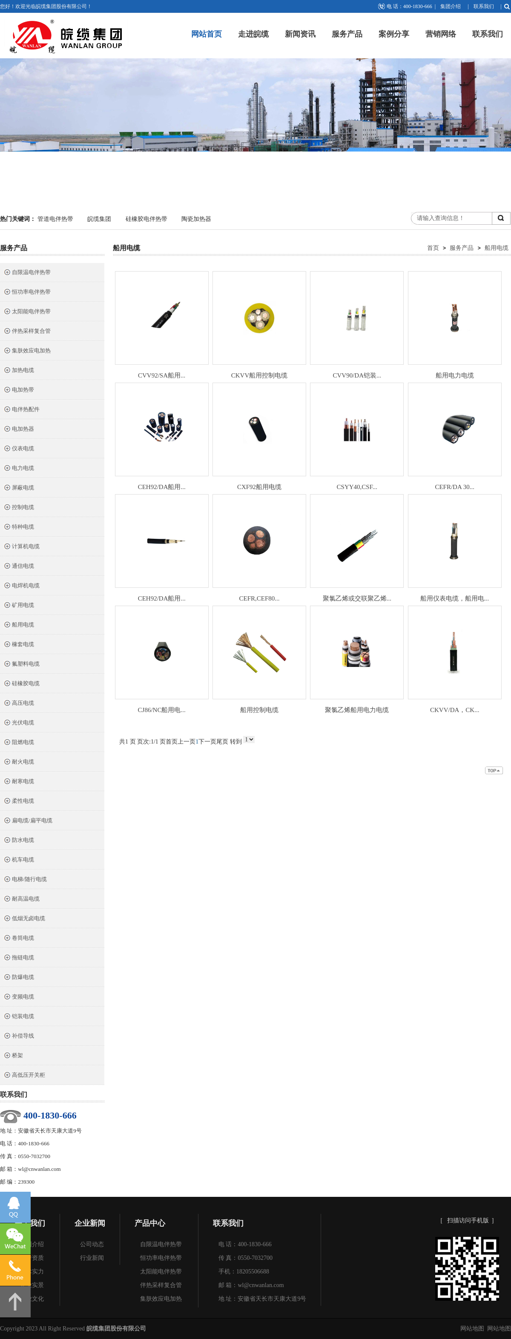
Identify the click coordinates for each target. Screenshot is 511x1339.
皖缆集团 (99, 219)
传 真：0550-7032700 (245, 1258)
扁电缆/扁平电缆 (27, 821)
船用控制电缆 (259, 710)
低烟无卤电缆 (24, 919)
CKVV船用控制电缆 (259, 375)
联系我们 (484, 6)
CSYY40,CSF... (357, 487)
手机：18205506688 (243, 1271)
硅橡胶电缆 (21, 684)
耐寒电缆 (18, 782)
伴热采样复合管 (27, 331)
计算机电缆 (21, 547)
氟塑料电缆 (21, 664)
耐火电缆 (18, 762)
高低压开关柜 (24, 1075)
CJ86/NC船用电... (162, 710)
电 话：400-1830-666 (245, 1244)
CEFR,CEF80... (259, 598)
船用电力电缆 (455, 375)
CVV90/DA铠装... (357, 375)
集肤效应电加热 (27, 351)
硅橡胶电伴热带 (146, 219)
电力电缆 (18, 468)
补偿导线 (18, 1036)
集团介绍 (450, 6)
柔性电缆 (18, 801)
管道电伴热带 (55, 219)
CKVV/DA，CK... (454, 710)
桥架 (13, 1056)
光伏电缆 (18, 723)
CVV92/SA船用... (161, 375)
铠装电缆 (18, 1017)
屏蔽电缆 (18, 488)
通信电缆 (18, 566)
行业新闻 (92, 1258)
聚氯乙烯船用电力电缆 (357, 710)
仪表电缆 (18, 449)
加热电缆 (18, 370)
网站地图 (472, 1328)
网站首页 (206, 34)
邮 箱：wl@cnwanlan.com (251, 1285)
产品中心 (150, 1223)
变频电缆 (18, 997)
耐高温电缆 (21, 899)
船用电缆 (18, 625)
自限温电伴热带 (27, 273)
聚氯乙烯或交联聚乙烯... (357, 598)
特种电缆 (18, 527)
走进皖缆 (253, 34)
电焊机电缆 (21, 586)
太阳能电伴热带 (27, 312)
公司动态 (92, 1244)
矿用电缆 (18, 605)
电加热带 (18, 390)
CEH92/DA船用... (162, 487)
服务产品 (347, 34)
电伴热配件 (21, 410)
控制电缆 (18, 508)
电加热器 (18, 429)
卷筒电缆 (18, 938)
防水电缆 (18, 840)
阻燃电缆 (18, 742)
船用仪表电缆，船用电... (454, 598)
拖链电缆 (18, 958)
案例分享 (394, 34)
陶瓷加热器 (196, 219)
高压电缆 (18, 703)
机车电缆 (18, 860)
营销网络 (440, 34)
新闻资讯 (300, 34)
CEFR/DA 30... (454, 487)
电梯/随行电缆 (25, 880)
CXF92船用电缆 (259, 487)
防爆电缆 (18, 977)
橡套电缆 (18, 645)
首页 (433, 247)
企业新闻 (90, 1223)
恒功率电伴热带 (27, 292)
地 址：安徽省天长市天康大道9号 (262, 1299)
